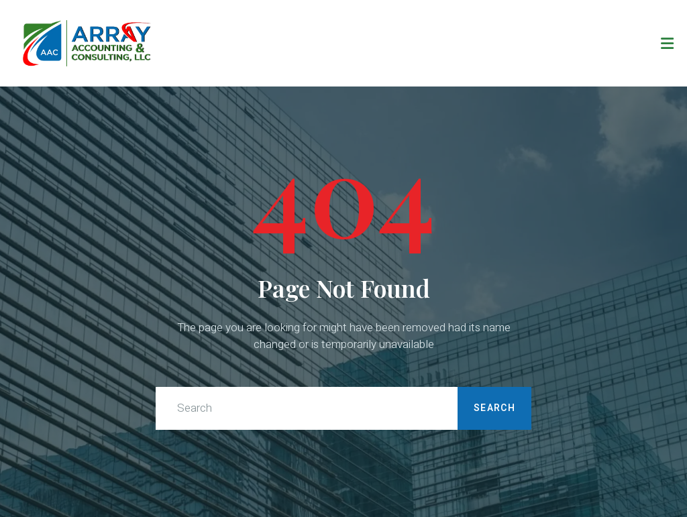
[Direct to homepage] (87, 43)
